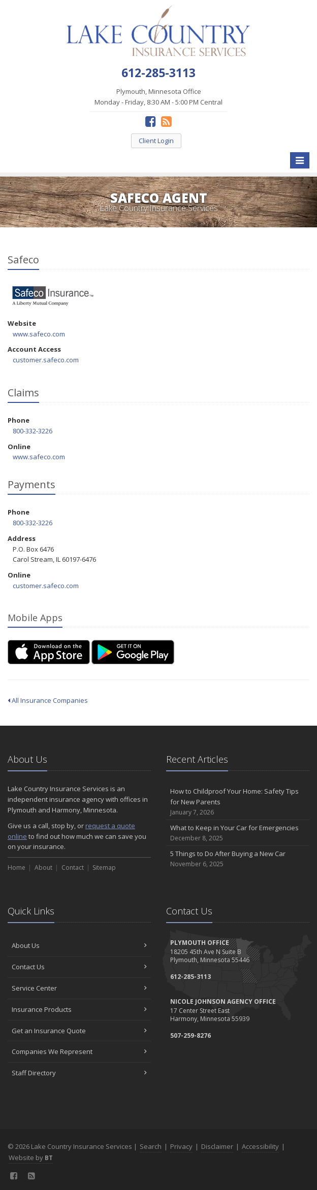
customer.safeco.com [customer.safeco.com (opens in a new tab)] (46, 359)
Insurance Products (79, 1009)
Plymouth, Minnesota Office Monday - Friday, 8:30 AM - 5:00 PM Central (158, 97)
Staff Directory (79, 1072)
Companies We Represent (79, 1051)
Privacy (181, 1146)
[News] (166, 121)
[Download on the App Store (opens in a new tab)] (49, 652)
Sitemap (104, 867)
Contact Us (79, 966)
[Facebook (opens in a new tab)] (150, 121)
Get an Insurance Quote (79, 1030)
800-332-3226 (32, 430)
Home (16, 867)
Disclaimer (217, 1146)
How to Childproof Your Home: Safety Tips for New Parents (237, 802)
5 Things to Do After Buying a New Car (237, 859)
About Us (79, 945)
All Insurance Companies (48, 700)
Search (151, 1146)
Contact (72, 867)
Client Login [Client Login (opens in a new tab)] (156, 140)
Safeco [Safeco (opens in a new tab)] (53, 296)
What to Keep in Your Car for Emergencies (237, 833)
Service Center (79, 988)
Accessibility (260, 1146)
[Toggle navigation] (299, 160)
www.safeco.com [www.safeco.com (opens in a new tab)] (39, 333)
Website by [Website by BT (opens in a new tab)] (31, 1157)
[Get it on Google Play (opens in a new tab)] (132, 652)
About (43, 867)
